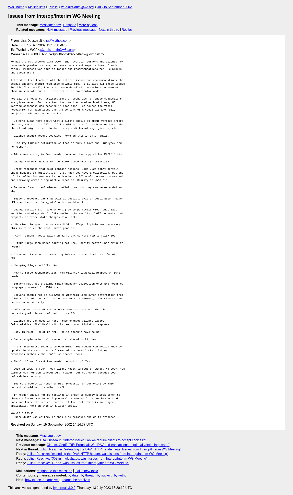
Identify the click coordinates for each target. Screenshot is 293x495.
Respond (69, 25)
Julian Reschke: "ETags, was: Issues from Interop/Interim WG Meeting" (78, 463)
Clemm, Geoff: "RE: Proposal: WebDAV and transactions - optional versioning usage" (108, 445)
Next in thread (109, 29)
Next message (57, 29)
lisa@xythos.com (57, 40)
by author (121, 475)
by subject (104, 475)
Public (53, 7)
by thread (88, 475)
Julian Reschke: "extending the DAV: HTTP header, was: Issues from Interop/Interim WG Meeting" (110, 449)
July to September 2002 (114, 7)
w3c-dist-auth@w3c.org (57, 49)
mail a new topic (86, 471)
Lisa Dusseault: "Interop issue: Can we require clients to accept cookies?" (93, 440)
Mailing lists (36, 7)
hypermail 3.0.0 (64, 488)
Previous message (83, 29)
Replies (127, 29)
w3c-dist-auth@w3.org (77, 7)
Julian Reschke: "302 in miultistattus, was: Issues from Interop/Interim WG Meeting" (87, 458)
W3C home (16, 7)
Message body (50, 25)
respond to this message (54, 471)
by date (73, 475)
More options (88, 25)
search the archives (76, 480)
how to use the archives (42, 480)
